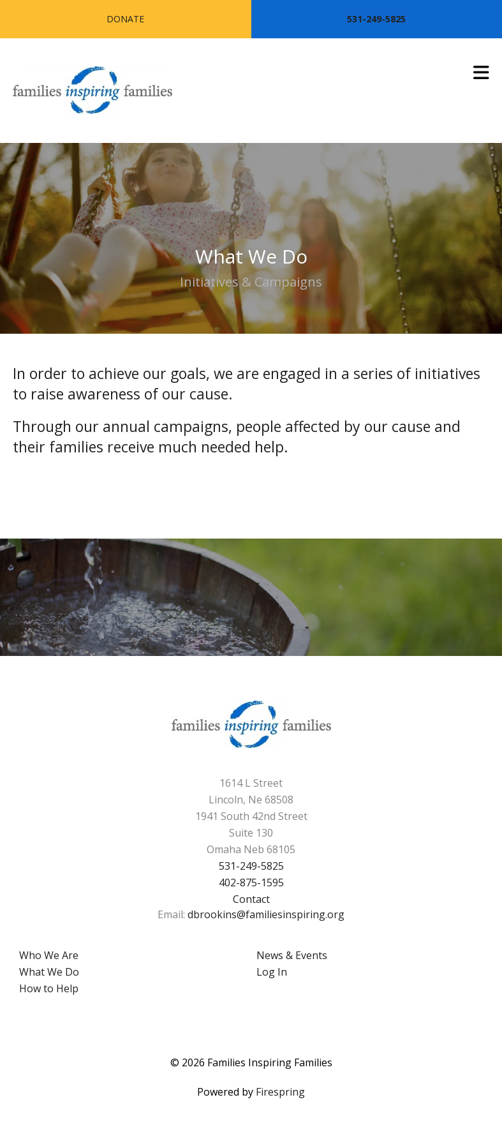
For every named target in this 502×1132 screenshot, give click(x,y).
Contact (251, 899)
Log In (271, 972)
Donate (125, 19)
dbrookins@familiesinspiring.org (266, 914)
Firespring (280, 1092)
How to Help (48, 988)
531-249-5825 (376, 19)
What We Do (49, 972)
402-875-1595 (251, 882)
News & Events (291, 955)
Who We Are (48, 955)
